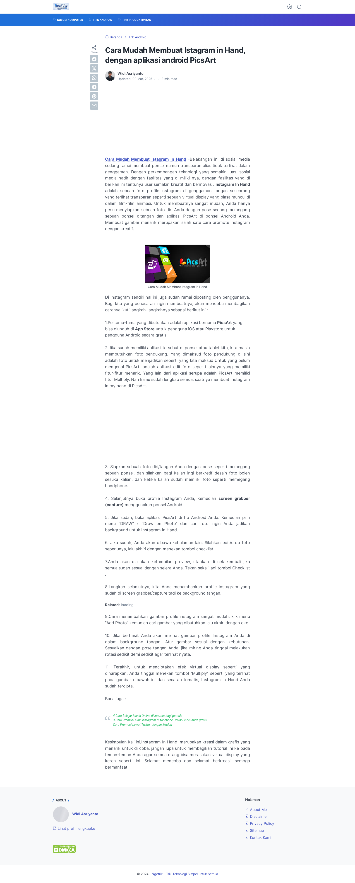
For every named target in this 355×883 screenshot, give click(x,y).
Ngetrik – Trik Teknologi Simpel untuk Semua (185, 874)
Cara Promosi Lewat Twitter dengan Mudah (142, 724)
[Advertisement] (177, 118)
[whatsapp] (94, 78)
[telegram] (94, 87)
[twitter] (94, 68)
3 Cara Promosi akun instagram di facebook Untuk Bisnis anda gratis (160, 720)
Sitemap (254, 830)
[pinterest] (94, 96)
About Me (256, 809)
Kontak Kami (258, 837)
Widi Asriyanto (85, 814)
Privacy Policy (259, 823)
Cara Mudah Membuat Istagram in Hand (145, 159)
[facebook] (94, 59)
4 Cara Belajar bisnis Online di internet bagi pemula (147, 716)
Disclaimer (256, 816)
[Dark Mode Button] (289, 7)
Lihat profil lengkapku (74, 828)
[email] (94, 106)
